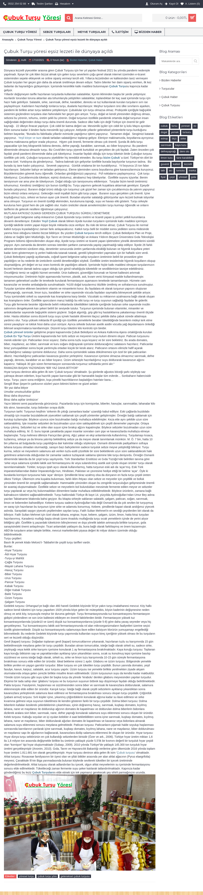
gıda (193, 177)
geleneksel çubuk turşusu (75, 876)
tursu (174, 125)
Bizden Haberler (171, 80)
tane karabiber (184, 157)
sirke (183, 138)
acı (170, 170)
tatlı (163, 170)
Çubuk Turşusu (170, 105)
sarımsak (166, 145)
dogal (164, 132)
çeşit (172, 177)
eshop (164, 138)
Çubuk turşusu (126, 752)
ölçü (174, 138)
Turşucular (167, 88)
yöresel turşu (26, 876)
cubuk (164, 125)
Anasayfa (7, 39)
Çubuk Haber (169, 97)
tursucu (187, 132)
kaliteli (176, 164)
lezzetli (188, 164)
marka (192, 170)
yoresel (185, 125)
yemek (175, 132)
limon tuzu (166, 157)
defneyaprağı (168, 151)
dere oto (184, 151)
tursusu (180, 170)
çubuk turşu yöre (47, 876)
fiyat (163, 177)
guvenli (165, 164)
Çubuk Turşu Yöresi (29, 39)
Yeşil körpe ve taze (29, 137)
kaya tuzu (180, 145)
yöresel (183, 177)
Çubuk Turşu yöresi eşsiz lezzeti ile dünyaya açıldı (76, 39)
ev (195, 125)
